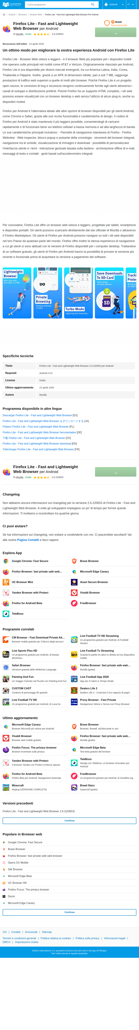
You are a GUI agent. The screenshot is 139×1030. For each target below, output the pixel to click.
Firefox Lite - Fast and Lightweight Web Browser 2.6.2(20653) (39, 811)
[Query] (62, 4)
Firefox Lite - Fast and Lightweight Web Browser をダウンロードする (43, 421)
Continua (69, 820)
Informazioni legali (114, 938)
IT (131, 5)
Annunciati (31, 932)
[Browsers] (23, 14)
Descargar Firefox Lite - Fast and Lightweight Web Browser (37, 415)
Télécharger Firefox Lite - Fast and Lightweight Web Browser (38, 449)
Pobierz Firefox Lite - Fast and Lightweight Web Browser (36, 426)
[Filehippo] (12, 4)
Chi (5, 932)
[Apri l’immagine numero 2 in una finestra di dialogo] (78, 292)
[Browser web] (36, 14)
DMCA (6, 942)
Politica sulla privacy (87, 938)
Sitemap (47, 932)
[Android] (11, 14)
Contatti (15, 932)
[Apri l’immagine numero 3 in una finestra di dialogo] (109, 292)
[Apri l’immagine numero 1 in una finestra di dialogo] (47, 292)
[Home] (4, 14)
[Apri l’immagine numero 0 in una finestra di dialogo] (17, 292)
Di (18, 34)
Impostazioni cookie (26, 942)
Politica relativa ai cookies (56, 938)
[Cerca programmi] (92, 4)
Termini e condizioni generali (19, 938)
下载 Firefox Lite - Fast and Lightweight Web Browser (34, 438)
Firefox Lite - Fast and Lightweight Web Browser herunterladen (39, 432)
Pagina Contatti (28, 540)
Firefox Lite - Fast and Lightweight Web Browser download (37, 443)
